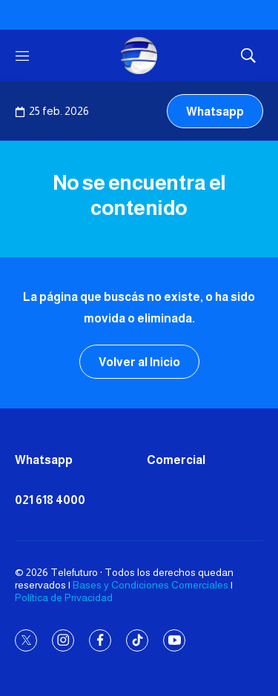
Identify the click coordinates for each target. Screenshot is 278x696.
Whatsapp (215, 111)
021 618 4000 (50, 500)
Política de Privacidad (64, 597)
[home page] (139, 55)
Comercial (176, 460)
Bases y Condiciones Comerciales (150, 585)
